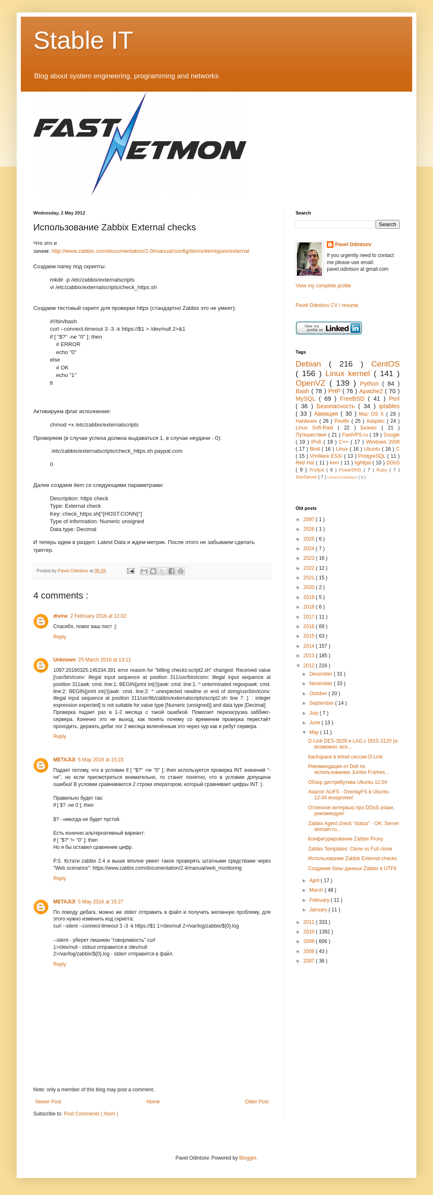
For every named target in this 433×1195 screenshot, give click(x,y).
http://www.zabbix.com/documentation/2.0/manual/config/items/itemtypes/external (150, 251)
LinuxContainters (342, 477)
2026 (310, 529)
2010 (310, 932)
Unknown (64, 660)
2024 (310, 548)
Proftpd (317, 469)
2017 (310, 617)
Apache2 (372, 391)
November (321, 683)
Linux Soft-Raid (317, 428)
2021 (310, 578)
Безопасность (337, 406)
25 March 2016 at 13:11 (104, 660)
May (314, 732)
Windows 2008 (383, 442)
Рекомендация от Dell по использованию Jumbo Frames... (348, 769)
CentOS (385, 363)
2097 (310, 519)
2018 (310, 607)
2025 (310, 539)
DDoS (393, 463)
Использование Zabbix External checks (352, 858)
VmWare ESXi (327, 456)
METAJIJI (64, 760)
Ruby (382, 469)
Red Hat (306, 463)
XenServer (307, 476)
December (321, 674)
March (317, 890)
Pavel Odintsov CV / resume (327, 305)
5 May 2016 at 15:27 (100, 902)
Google (391, 435)
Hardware (307, 421)
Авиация (327, 413)
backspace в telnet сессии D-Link (345, 757)
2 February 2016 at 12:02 (98, 616)
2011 (310, 922)
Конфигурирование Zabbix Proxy (345, 839)
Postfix (342, 421)
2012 (310, 666)
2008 (310, 951)
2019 (310, 597)
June (315, 723)
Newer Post (48, 1102)
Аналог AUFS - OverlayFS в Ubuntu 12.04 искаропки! (348, 795)
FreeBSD (354, 398)
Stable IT (83, 40)
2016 (310, 626)
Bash (303, 391)
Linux (343, 449)
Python (371, 383)
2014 (310, 646)
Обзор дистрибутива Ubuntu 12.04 (347, 782)
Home (153, 1102)
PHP (335, 391)
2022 (310, 568)
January (318, 910)
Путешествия (312, 435)
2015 (310, 636)
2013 (310, 656)
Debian (312, 363)
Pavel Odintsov (353, 244)
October (318, 693)
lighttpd (364, 463)
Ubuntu (373, 449)
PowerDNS (351, 469)
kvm (335, 463)
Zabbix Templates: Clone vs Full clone (350, 849)
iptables (389, 406)
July (314, 713)
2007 (310, 961)
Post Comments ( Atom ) (91, 1114)
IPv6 (317, 442)
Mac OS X (372, 414)
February (320, 900)
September (322, 703)
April (315, 880)
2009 (310, 941)
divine (60, 616)
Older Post (257, 1102)
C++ (345, 442)
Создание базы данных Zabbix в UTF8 (352, 868)
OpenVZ (312, 383)
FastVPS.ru (356, 435)
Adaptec (376, 421)
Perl (394, 398)
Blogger (247, 1158)
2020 (310, 587)
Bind (315, 449)
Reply (59, 637)
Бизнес (371, 428)
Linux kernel (349, 373)
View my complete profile (323, 286)
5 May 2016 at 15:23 (100, 760)
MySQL (307, 398)
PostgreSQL (372, 456)
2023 (310, 558)
